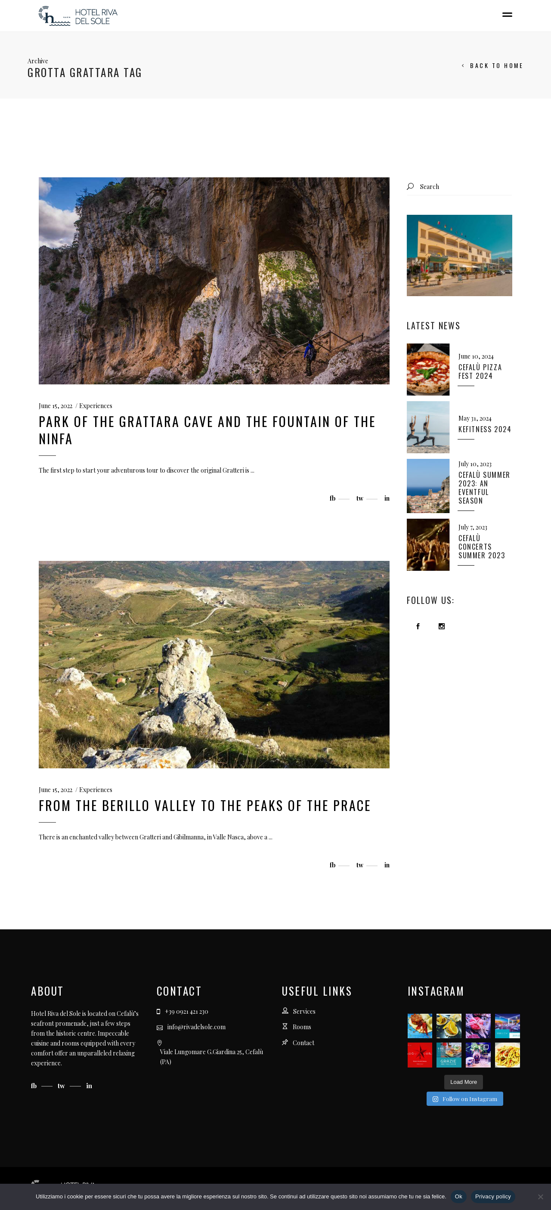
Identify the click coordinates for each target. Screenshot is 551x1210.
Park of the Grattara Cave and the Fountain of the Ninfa (207, 430)
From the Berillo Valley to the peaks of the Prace (205, 805)
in (89, 1085)
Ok (458, 1196)
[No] (540, 1196)
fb (34, 1085)
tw (62, 1085)
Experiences (95, 406)
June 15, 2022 (55, 406)
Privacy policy (493, 1196)
